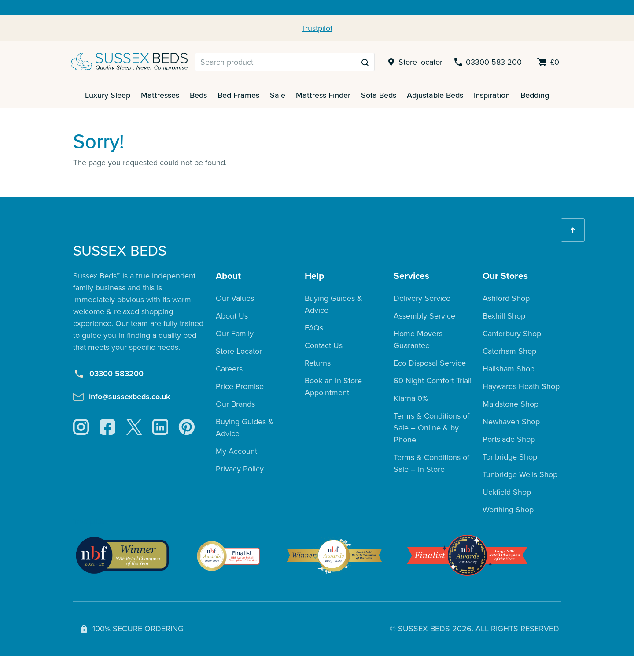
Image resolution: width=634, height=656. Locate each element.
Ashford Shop (506, 298)
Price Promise (240, 386)
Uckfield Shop (507, 492)
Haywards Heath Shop (521, 386)
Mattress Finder (323, 95)
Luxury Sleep (107, 95)
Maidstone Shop (510, 404)
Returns (318, 363)
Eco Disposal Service (430, 363)
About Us (232, 316)
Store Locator (239, 351)
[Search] (275, 62)
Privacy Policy (240, 468)
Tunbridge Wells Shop (520, 474)
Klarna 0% (411, 398)
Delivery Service (422, 298)
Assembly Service (424, 316)
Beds (198, 95)
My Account (236, 451)
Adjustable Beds (435, 95)
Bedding (534, 95)
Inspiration (492, 95)
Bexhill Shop (504, 316)
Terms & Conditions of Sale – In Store (431, 463)
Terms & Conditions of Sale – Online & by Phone (431, 427)
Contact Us (324, 345)
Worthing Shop (508, 509)
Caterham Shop (509, 351)
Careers (229, 368)
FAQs (314, 328)
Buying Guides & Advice (244, 427)
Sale (277, 95)
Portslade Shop (509, 439)
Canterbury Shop (512, 333)
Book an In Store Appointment (333, 386)
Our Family (235, 333)
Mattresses (160, 95)
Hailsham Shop (508, 368)
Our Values (235, 298)
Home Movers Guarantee (418, 339)
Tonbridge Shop (510, 457)
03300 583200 (108, 374)
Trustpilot (317, 28)
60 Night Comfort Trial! (433, 380)
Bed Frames (238, 95)
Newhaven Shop (511, 421)
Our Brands (235, 404)
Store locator (413, 62)
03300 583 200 (487, 62)
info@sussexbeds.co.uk (121, 396)
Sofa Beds (378, 95)
